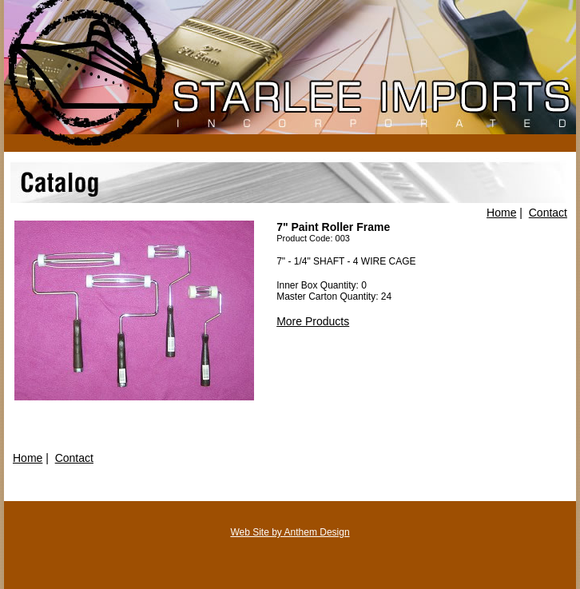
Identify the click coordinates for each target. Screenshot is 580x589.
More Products (312, 321)
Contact (548, 212)
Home (501, 212)
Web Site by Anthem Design (289, 532)
